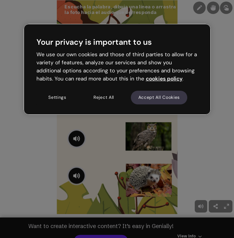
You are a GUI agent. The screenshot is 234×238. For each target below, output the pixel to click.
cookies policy (164, 78)
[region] (117, 69)
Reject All (103, 97)
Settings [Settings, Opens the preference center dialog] (57, 97)
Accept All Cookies (159, 97)
